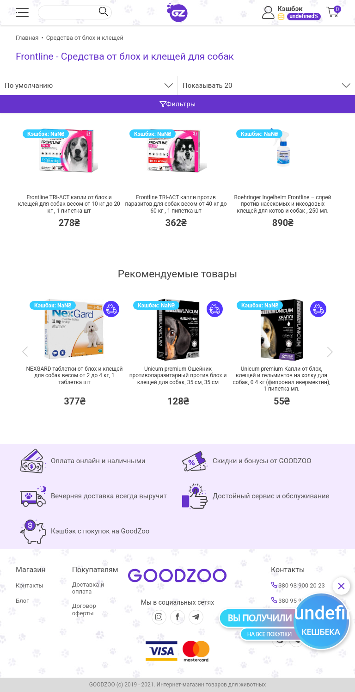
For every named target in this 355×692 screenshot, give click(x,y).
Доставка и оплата (88, 588)
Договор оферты (84, 609)
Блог (22, 600)
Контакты (29, 585)
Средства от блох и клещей (84, 37)
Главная (27, 37)
